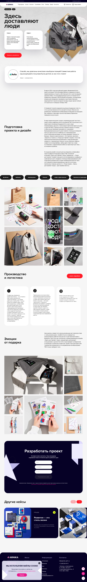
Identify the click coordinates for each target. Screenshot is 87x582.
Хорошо (22, 575)
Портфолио (21, 4)
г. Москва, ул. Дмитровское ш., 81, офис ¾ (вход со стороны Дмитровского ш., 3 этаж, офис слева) (66, 568)
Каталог (31, 4)
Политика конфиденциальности (47, 574)
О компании (38, 4)
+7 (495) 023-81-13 (9, 1)
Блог (43, 4)
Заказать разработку (13, 55)
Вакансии (44, 563)
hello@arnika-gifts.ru (76, 1)
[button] (79, 501)
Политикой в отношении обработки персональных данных (43, 484)
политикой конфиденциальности (26, 571)
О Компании (45, 561)
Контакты (56, 4)
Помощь (47, 4)
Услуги (26, 4)
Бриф (51, 4)
